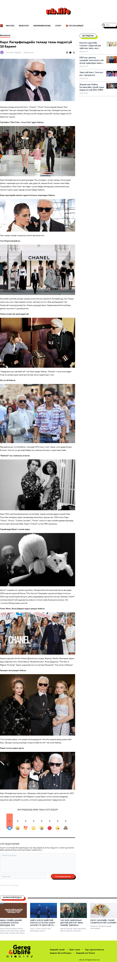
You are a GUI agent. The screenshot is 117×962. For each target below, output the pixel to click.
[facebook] (67, 52)
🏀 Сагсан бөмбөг (75, 25)
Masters (10, 25)
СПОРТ (58, 25)
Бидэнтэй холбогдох (60, 953)
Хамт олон (74, 949)
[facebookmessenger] (70, 52)
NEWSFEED (24, 25)
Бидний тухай (57, 949)
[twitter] (74, 52)
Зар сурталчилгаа (94, 949)
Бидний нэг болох (85, 953)
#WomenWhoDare (42, 25)
